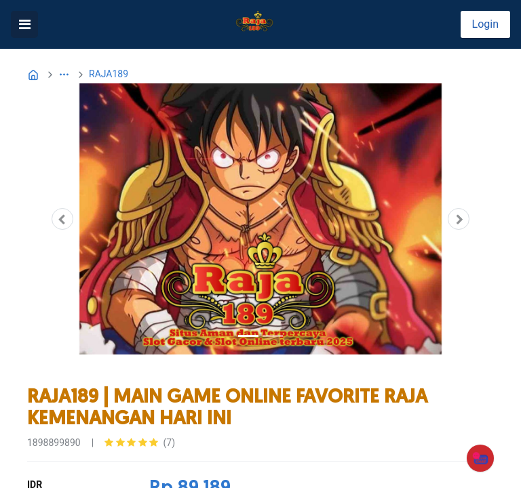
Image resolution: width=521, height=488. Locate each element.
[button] (64, 74)
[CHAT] (480, 457)
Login (485, 24)
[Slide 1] (248, 336)
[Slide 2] (273, 336)
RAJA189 (108, 73)
